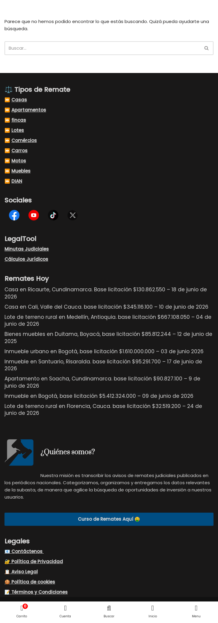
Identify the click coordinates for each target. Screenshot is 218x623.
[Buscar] (102, 48)
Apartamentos (28, 110)
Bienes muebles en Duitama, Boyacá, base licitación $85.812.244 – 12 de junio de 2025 (108, 338)
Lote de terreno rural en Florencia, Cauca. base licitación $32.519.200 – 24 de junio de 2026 (103, 410)
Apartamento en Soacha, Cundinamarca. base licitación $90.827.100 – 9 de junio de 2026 (102, 383)
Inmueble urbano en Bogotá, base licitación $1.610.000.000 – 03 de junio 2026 (104, 352)
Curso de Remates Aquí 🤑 (109, 520)
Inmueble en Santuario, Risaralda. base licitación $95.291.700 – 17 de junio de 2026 (103, 365)
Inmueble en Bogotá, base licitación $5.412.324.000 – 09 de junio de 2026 (98, 396)
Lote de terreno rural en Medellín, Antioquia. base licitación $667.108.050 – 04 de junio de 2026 (107, 321)
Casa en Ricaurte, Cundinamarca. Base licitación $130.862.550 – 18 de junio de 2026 (105, 294)
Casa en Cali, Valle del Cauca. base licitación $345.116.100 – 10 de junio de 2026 (106, 307)
